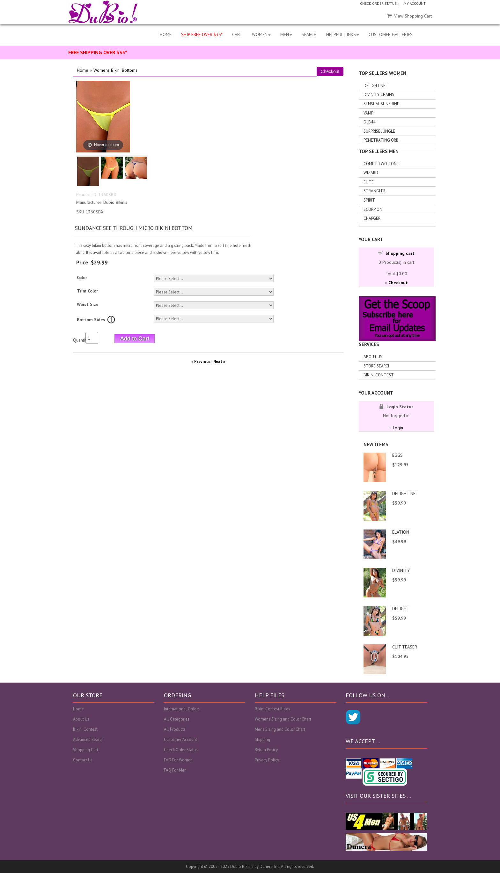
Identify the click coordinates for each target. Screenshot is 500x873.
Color (82, 277)
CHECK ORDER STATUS (378, 3)
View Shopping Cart (409, 16)
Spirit (369, 200)
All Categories (176, 719)
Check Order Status (181, 749)
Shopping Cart (85, 749)
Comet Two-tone (381, 163)
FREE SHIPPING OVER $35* (97, 52)
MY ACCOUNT (415, 3)
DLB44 (369, 122)
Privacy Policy (267, 760)
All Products (175, 729)
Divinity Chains (379, 94)
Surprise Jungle (379, 131)
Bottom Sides (91, 319)
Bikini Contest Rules (272, 709)
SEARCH (309, 34)
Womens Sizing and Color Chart (283, 719)
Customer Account (180, 739)
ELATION (400, 532)
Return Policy (266, 749)
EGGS (397, 455)
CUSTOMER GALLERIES (391, 34)
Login (398, 428)
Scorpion (373, 209)
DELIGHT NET (405, 493)
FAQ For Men (175, 770)
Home (82, 70)
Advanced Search (88, 739)
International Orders (182, 709)
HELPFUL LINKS (342, 34)
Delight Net (376, 85)
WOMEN (261, 34)
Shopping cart (400, 253)
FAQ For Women (178, 760)
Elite (369, 182)
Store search (377, 366)
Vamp (368, 113)
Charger (372, 218)
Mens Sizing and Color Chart (280, 729)
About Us (373, 356)
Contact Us (82, 760)
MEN (286, 34)
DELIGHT (400, 608)
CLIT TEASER (404, 646)
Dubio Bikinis (242, 866)
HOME (166, 34)
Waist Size (88, 304)
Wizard (371, 172)
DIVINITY (401, 570)
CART (237, 34)
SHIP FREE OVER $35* (202, 34)
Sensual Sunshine (381, 104)
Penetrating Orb (381, 140)
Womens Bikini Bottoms (115, 70)
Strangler (375, 191)
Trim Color (87, 291)
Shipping (262, 739)
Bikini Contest (379, 375)
